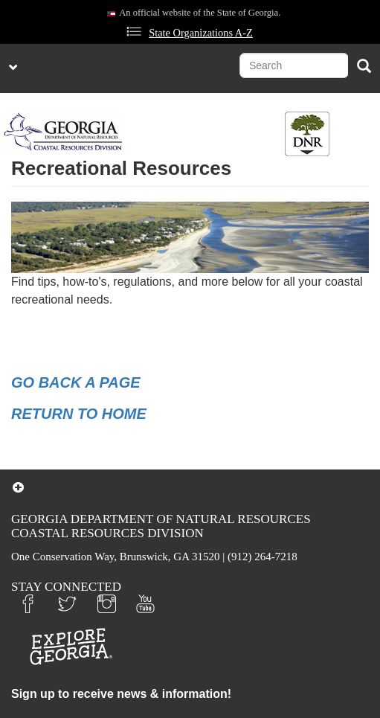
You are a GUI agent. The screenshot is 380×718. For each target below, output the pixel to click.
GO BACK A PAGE (76, 382)
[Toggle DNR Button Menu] (307, 134)
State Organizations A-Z (201, 33)
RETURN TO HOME (78, 414)
